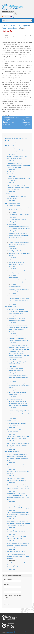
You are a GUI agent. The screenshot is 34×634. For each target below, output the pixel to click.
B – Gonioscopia (11, 224)
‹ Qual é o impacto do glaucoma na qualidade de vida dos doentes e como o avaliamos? (8, 121)
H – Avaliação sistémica (13, 296)
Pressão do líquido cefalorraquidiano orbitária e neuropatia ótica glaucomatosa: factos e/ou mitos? (18, 150)
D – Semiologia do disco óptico (15, 251)
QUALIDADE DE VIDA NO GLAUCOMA (19, 25)
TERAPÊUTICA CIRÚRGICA (12, 452)
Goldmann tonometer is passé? (17, 219)
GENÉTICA (8, 194)
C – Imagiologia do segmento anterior (17, 233)
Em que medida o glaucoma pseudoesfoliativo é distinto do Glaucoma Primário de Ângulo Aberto (18, 165)
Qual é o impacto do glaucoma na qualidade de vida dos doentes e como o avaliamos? (17, 27)
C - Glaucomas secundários (14, 399)
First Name (7, 584)
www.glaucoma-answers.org (9, 617)
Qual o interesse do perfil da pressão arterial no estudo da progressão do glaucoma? (19, 300)
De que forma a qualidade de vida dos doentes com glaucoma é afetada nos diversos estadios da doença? (17, 565)
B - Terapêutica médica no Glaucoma (17, 325)
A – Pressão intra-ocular (13, 205)
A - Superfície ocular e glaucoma (15, 309)
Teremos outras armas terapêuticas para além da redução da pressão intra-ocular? (19, 385)
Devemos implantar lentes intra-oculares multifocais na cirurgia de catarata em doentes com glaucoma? (18, 545)
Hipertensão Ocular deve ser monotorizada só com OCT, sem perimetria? (17, 264)
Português (5, 17)
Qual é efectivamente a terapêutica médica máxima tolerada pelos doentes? (18, 329)
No (6, 600)
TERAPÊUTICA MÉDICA (11, 307)
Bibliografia (12, 161)
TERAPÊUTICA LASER (10, 420)
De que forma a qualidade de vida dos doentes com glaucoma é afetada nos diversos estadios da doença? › (25, 122)
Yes (7, 597)
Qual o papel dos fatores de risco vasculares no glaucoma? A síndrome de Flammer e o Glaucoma (18, 187)
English (13, 17)
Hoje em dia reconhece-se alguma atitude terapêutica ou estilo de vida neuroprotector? (18, 377)
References (12, 154)
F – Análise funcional (12, 277)
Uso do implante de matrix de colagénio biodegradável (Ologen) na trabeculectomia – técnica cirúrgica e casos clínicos (18, 523)
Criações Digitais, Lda (11, 632)
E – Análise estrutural (12, 260)
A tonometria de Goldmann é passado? (19, 214)
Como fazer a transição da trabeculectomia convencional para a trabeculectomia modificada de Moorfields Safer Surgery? (18, 506)
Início (3, 25)
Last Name (7, 590)
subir (16, 117)
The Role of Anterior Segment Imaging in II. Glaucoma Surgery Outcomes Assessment (19, 244)
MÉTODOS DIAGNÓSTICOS (12, 203)
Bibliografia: (12, 510)
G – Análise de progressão (14, 286)
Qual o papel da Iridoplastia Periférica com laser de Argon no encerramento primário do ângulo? (18, 445)
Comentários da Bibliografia (19, 336)
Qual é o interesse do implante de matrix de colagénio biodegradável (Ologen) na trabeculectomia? (18, 514)
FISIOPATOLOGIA (9, 145)
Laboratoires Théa (8, 625)
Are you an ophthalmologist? (13, 595)
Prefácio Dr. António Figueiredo (15, 143)
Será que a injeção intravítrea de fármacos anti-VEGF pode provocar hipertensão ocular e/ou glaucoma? (18, 403)
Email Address (8, 579)
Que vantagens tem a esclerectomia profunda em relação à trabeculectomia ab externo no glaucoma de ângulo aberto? (18, 487)
